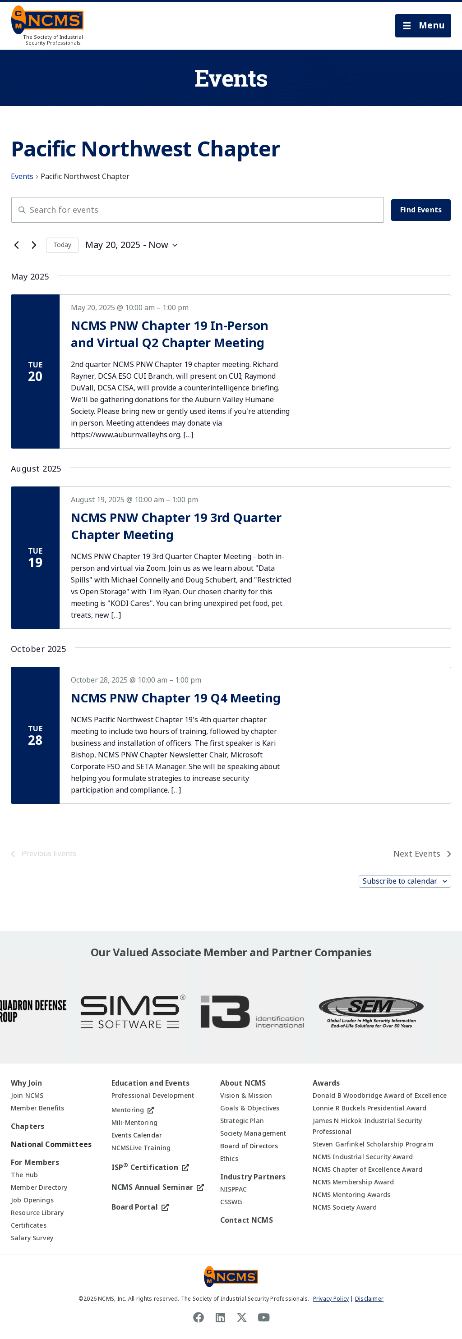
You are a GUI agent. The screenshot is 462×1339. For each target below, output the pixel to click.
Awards (326, 1083)
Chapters (27, 1126)
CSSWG (231, 1201)
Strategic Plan (242, 1120)
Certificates (28, 1225)
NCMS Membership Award (353, 1182)
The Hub (24, 1174)
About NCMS (243, 1083)
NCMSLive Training (141, 1147)
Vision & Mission (246, 1095)
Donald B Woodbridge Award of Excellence (380, 1095)
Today (62, 244)
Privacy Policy (331, 1299)
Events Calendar (136, 1135)
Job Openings (32, 1200)
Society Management (253, 1133)
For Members (35, 1162)
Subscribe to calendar (400, 881)
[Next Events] (33, 245)
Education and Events (150, 1083)
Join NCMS (27, 1095)
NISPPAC (233, 1189)
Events (22, 177)
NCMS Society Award (345, 1207)
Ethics (229, 1158)
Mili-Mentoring (134, 1122)
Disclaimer (369, 1299)
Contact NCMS (246, 1220)
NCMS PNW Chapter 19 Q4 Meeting (176, 698)
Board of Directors (249, 1146)
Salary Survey (32, 1238)
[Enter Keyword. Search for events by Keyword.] (197, 210)
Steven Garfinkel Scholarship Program (373, 1144)
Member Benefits (37, 1108)
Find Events (421, 210)
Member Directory (39, 1187)
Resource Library (37, 1212)
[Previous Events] (16, 245)
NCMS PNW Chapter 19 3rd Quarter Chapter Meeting (176, 526)
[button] (423, 25)
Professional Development (152, 1095)
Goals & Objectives (250, 1108)
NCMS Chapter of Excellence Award (367, 1169)
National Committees (51, 1144)
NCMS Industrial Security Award (363, 1156)
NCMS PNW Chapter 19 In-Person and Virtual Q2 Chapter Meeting (169, 334)
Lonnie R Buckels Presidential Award (370, 1108)
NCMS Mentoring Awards (352, 1194)
